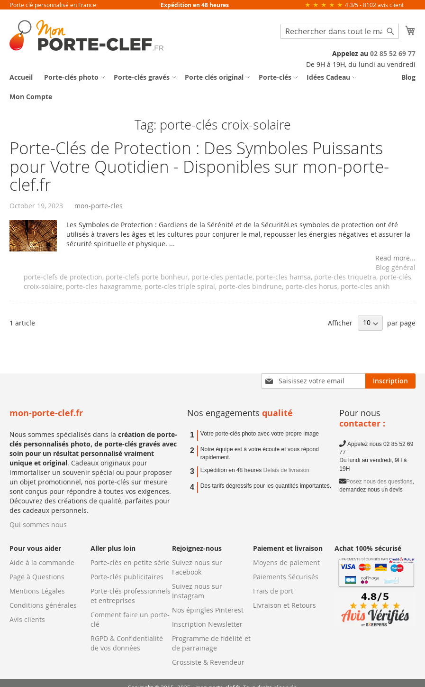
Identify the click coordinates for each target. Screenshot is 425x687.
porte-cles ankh (365, 286)
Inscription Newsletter (207, 624)
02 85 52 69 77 (393, 53)
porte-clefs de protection (63, 276)
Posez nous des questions (379, 481)
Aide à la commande (41, 562)
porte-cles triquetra (345, 276)
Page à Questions (36, 576)
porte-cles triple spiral (180, 286)
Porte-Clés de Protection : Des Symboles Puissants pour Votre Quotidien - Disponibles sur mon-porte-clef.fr (199, 166)
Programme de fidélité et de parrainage (211, 643)
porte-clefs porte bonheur (147, 276)
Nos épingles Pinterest (208, 609)
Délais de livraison (286, 470)
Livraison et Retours (284, 605)
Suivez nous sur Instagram (197, 591)
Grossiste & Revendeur (208, 662)
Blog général (396, 267)
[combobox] (339, 31)
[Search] (390, 31)
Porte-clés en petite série (130, 562)
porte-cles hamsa (283, 276)
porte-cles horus (311, 286)
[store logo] (86, 35)
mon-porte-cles (98, 205)
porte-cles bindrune (250, 286)
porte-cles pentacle (222, 276)
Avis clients (27, 619)
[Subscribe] (390, 381)
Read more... (395, 257)
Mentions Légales (37, 590)
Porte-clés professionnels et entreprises (130, 595)
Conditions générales (43, 605)
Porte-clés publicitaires (126, 576)
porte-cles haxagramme (103, 286)
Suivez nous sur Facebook (197, 567)
